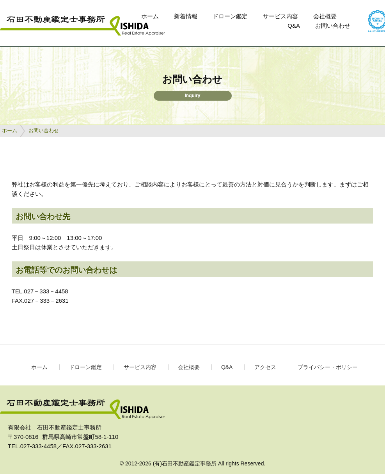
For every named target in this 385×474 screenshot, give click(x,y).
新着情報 (185, 16)
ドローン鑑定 (230, 16)
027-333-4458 (38, 446)
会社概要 (325, 16)
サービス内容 (280, 16)
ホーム (150, 16)
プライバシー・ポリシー (328, 367)
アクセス (265, 367)
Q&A (293, 25)
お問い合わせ (332, 25)
